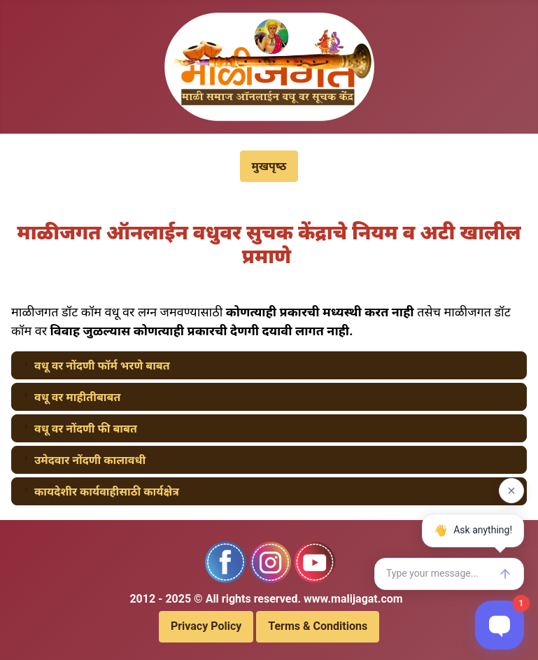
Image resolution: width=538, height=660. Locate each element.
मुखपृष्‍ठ (269, 166)
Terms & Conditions (317, 626)
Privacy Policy (206, 626)
